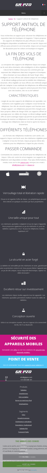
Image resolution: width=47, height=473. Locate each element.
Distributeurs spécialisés (24, 422)
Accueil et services (23, 418)
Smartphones (23, 394)
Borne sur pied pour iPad (23, 400)
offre (15, 350)
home (11, 19)
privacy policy (34, 470)
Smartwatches (23, 404)
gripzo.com (24, 162)
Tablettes (23, 390)
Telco (23, 415)
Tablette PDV (23, 428)
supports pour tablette (33, 365)
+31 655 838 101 (26, 380)
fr (14, 19)
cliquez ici (30, 165)
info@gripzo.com (18, 165)
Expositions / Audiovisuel (23, 425)
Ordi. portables (23, 397)
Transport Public (23, 432)
